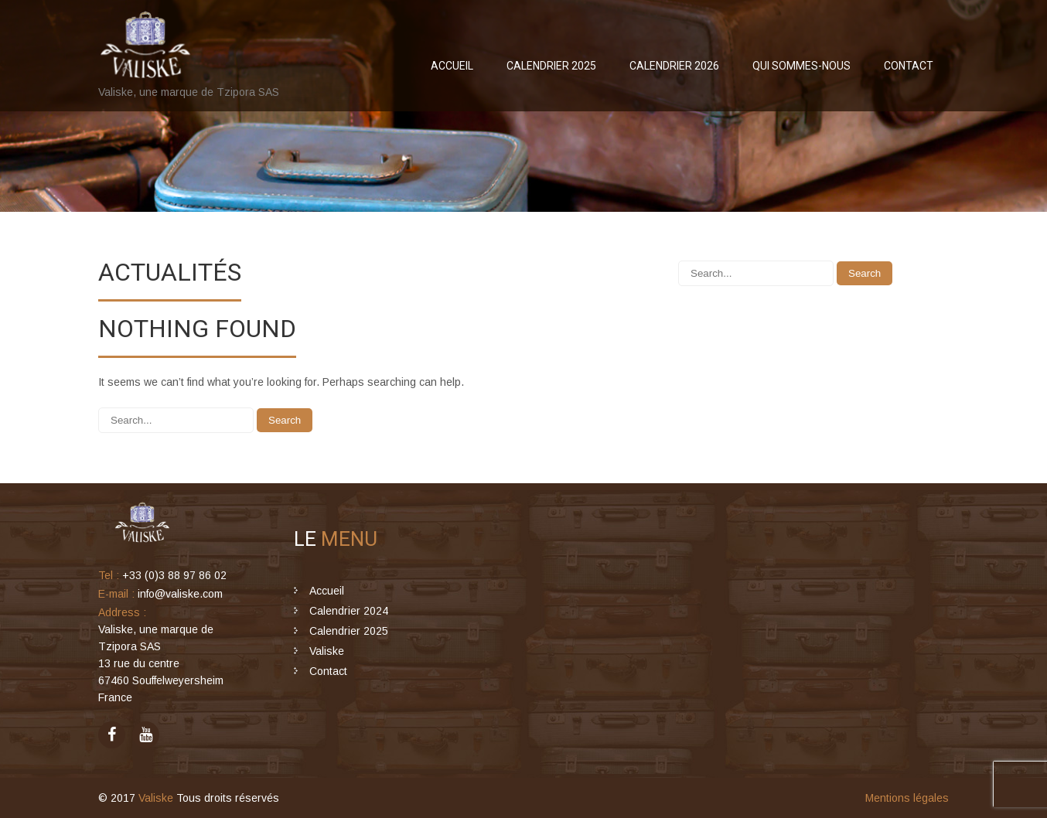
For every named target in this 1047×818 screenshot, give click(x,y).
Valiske (326, 651)
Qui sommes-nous (801, 66)
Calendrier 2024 (348, 611)
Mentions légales (907, 798)
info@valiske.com (180, 594)
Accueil (452, 66)
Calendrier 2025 (551, 66)
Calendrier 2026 (674, 66)
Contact (908, 66)
